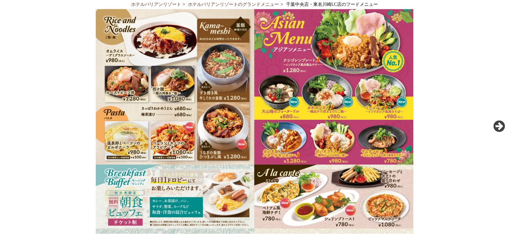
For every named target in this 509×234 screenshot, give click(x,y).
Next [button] (499, 126)
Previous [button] (9, 126)
